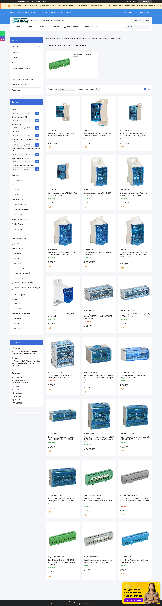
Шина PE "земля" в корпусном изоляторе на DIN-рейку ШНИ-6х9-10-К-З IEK (99, 501)
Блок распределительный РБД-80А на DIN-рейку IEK (62, 315)
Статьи (14, 57)
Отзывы (15, 74)
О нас (42, 27)
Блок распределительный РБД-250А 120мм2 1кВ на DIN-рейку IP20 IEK (61, 253)
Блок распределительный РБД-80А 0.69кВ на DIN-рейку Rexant (61, 135)
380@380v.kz (16, 390)
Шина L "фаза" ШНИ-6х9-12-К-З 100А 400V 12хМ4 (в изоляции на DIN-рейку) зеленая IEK (62, 562)
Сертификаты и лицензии (21, 68)
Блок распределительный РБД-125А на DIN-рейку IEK (98, 194)
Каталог (29, 27)
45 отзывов (132, 1)
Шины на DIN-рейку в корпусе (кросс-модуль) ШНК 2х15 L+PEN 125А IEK (61, 438)
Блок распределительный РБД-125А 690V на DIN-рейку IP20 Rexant (97, 135)
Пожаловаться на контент (103, 604)
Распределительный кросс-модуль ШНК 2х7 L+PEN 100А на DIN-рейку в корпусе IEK (99, 377)
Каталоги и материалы (20, 63)
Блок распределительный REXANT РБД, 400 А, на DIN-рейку (63, 194)
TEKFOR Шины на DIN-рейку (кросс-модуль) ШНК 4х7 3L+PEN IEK (61, 376)
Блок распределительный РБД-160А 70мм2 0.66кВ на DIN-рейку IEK (133, 194)
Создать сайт (34, 1)
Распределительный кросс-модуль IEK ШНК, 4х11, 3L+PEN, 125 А (134, 438)
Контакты (55, 27)
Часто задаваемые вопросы (22, 79)
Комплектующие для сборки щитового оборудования (77, 38)
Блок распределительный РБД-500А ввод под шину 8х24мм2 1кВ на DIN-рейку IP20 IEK (133, 254)
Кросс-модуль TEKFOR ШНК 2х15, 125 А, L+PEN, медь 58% (135, 315)
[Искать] (128, 27)
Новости (15, 52)
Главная (17, 27)
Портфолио (16, 90)
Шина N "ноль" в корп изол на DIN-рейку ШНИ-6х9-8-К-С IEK (134, 561)
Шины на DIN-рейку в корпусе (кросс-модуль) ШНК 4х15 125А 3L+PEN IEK (61, 500)
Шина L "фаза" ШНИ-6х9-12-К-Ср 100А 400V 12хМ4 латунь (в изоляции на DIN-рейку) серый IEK (134, 501)
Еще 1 (16, 299)
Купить (50, 147)
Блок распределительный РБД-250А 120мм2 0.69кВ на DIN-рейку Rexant (133, 135)
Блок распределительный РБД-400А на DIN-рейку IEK (98, 253)
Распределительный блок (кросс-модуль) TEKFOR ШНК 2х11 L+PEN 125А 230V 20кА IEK (98, 316)
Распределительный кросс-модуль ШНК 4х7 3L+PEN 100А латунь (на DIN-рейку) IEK (99, 439)
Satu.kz (91, 602)
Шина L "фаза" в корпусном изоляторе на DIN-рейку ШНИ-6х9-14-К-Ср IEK (98, 561)
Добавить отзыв (146, 12)
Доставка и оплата (71, 27)
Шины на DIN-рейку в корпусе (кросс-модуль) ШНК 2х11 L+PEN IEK (133, 376)
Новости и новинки (91, 27)
